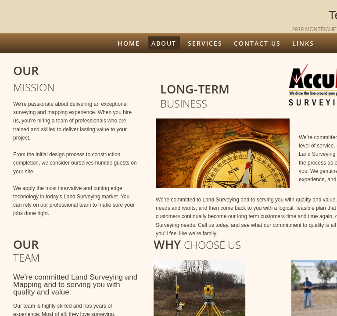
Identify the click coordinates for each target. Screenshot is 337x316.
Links (303, 43)
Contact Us (257, 43)
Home (129, 43)
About (163, 43)
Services (205, 43)
